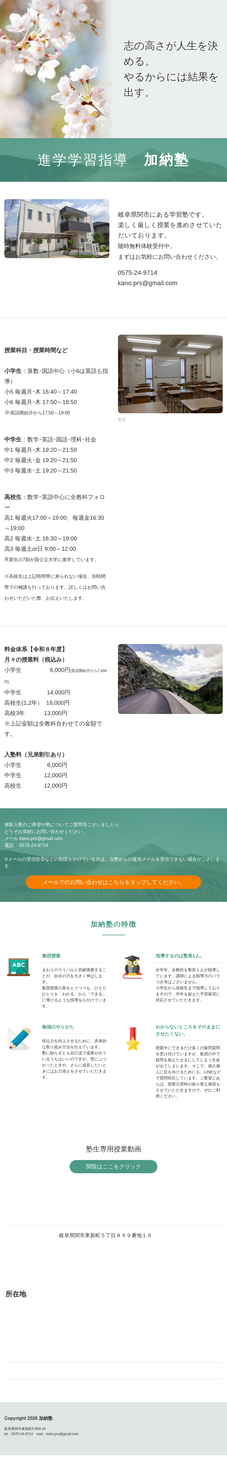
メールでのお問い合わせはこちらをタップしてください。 (113, 883)
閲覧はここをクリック (113, 1169)
